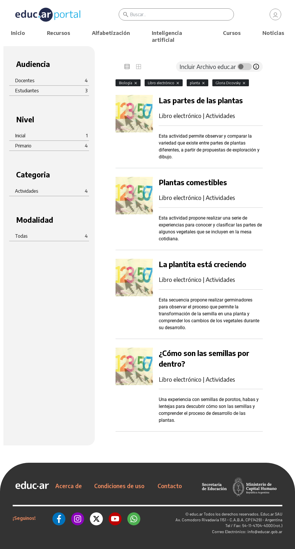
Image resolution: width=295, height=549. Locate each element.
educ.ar (196, 513)
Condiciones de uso (119, 485)
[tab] (127, 66)
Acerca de (68, 485)
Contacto (170, 485)
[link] (275, 14)
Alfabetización (111, 32)
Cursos (232, 32)
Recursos (58, 32)
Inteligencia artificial (167, 36)
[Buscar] (181, 14)
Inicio (18, 32)
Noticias (273, 32)
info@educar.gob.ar (264, 531)
